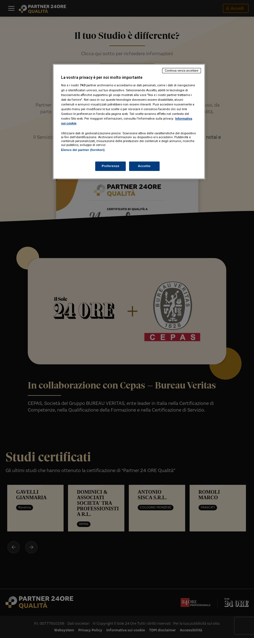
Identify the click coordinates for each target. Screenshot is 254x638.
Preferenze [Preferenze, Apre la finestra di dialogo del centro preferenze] (110, 166)
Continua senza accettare (181, 70)
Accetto (144, 166)
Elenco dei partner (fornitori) (83, 150)
